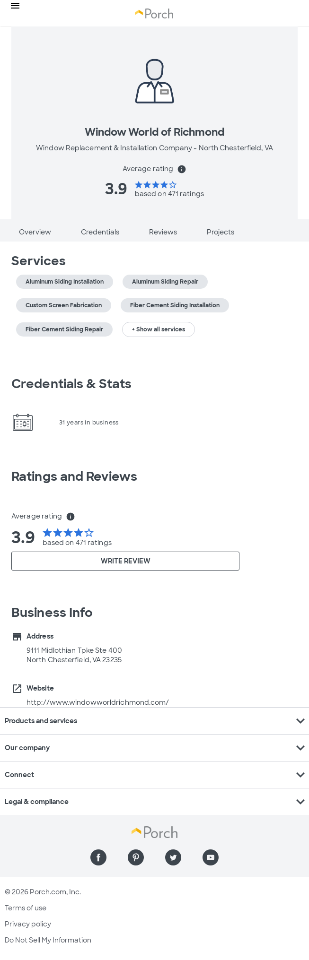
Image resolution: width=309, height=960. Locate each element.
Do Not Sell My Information (48, 940)
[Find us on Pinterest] (136, 857)
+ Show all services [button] (158, 329)
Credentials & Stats (71, 384)
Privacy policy (28, 924)
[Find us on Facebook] (98, 857)
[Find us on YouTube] (211, 857)
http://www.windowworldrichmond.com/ (97, 702)
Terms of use (25, 908)
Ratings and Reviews (74, 476)
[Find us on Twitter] (173, 857)
